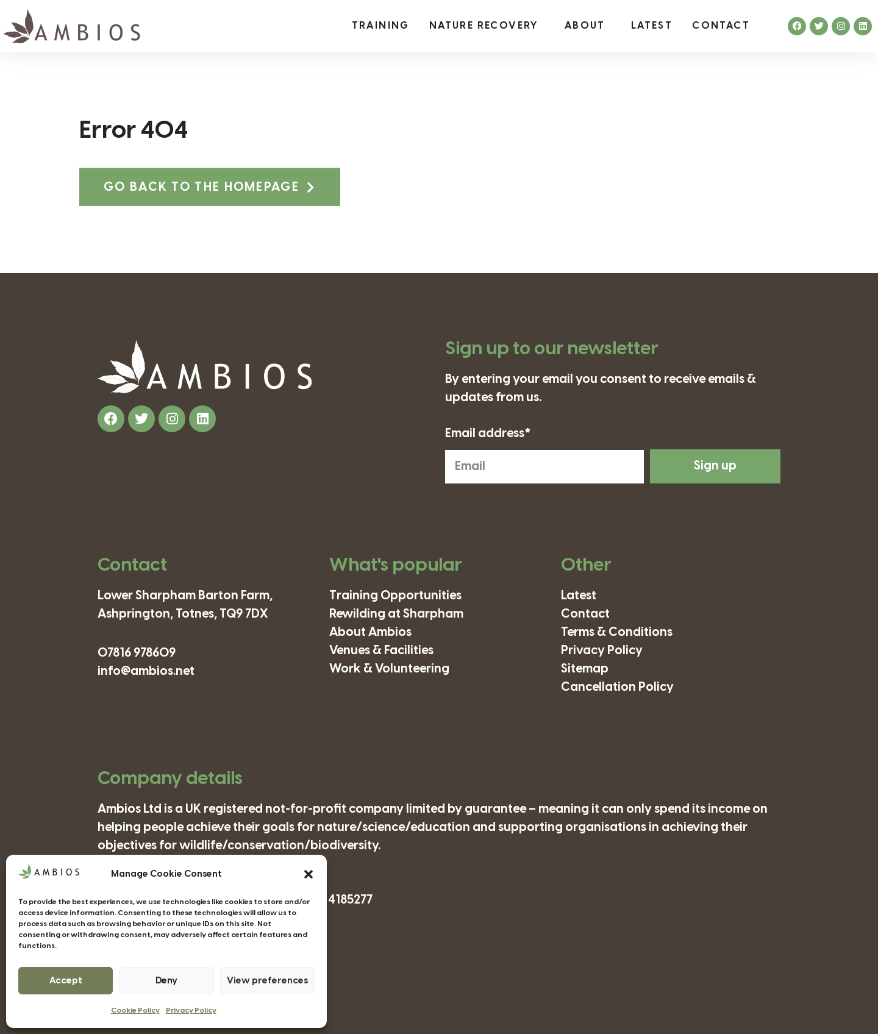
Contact (721, 26)
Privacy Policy (191, 1010)
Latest (652, 26)
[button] (308, 874)
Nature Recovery (487, 26)
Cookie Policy (135, 1010)
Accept (65, 981)
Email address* (488, 434)
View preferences (267, 981)
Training (381, 26)
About (588, 26)
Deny (166, 981)
